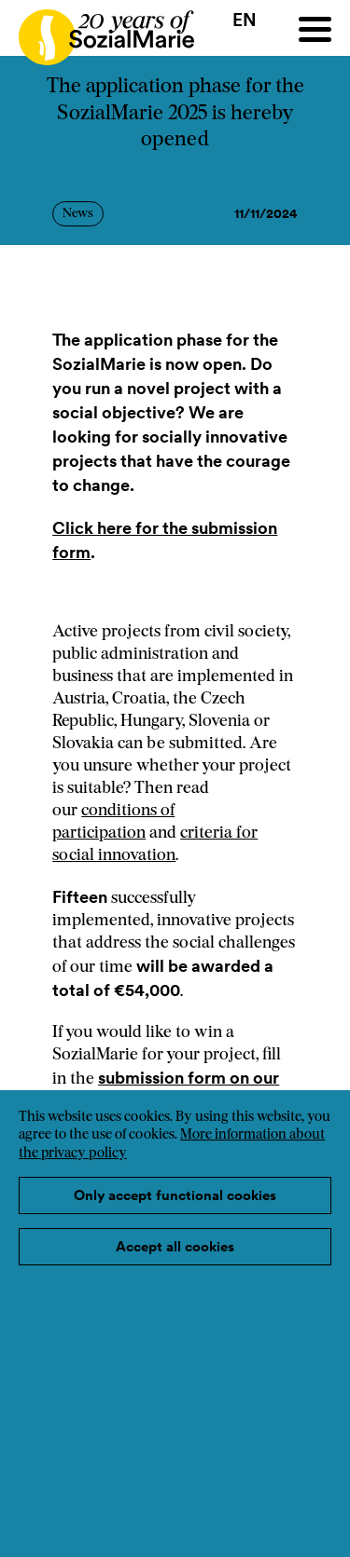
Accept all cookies (175, 1246)
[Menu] (315, 29)
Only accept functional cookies (175, 1195)
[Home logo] (97, 28)
